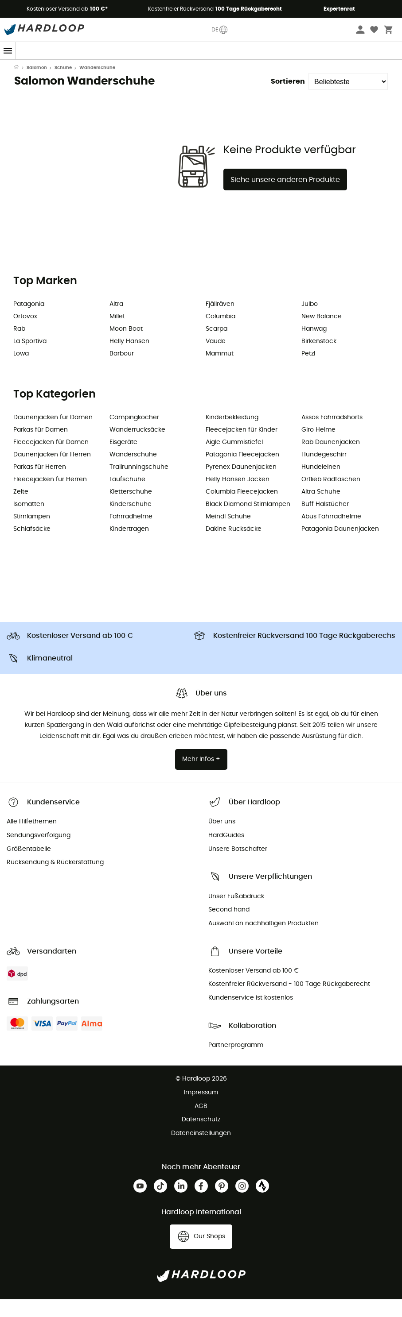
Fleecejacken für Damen (51, 460)
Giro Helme (318, 447)
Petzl (308, 371)
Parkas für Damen (40, 447)
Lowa (21, 371)
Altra (116, 322)
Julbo (309, 322)
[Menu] (8, 50)
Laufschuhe (127, 497)
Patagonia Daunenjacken (340, 547)
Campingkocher (134, 435)
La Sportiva (30, 359)
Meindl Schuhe (228, 534)
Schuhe (63, 85)
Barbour (121, 371)
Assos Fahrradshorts (332, 435)
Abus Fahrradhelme (331, 534)
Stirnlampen (31, 534)
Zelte (20, 509)
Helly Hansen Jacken (237, 497)
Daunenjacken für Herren (52, 472)
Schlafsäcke (32, 547)
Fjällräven (220, 322)
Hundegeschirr (324, 472)
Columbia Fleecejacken (242, 509)
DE (219, 30)
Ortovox (25, 334)
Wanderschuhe (133, 472)
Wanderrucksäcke (137, 447)
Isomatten (28, 522)
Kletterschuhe (130, 509)
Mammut (220, 371)
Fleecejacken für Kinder (241, 447)
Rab (19, 347)
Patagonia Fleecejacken (242, 472)
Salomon (37, 85)
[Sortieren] (348, 99)
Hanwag (314, 347)
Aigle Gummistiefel (234, 460)
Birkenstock (318, 359)
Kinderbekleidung (232, 435)
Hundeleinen (320, 485)
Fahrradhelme (130, 534)
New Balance (321, 334)
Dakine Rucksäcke (233, 547)
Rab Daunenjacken (330, 460)
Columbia (220, 334)
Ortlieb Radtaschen (330, 497)
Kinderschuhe (130, 522)
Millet (117, 334)
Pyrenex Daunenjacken (241, 485)
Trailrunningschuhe (138, 485)
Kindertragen (129, 547)
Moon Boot (126, 347)
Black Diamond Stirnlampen (248, 522)
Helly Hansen (129, 359)
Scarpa (216, 347)
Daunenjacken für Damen (53, 435)
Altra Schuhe (320, 509)
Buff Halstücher (325, 522)
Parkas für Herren (39, 485)
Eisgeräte (123, 460)
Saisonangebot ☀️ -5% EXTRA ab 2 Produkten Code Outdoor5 (201, 68)
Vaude (216, 359)
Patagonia (28, 322)
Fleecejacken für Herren (50, 497)
